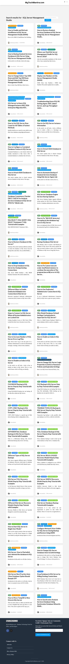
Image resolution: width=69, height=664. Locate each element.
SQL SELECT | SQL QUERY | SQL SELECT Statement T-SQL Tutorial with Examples (19, 222)
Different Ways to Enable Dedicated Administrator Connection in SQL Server (17, 291)
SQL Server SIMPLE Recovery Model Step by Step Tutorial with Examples (49, 481)
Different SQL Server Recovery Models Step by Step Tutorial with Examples (19, 505)
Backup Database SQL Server (47, 242)
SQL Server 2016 (51, 49)
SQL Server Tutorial (13, 217)
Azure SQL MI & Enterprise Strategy (16, 97)
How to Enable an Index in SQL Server (48, 338)
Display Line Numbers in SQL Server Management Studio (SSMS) (47, 78)
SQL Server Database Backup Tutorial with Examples (47, 504)
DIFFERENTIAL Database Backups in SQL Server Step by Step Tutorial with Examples (19, 434)
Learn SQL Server (12, 25)
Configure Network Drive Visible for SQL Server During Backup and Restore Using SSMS (49, 530)
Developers (40, 73)
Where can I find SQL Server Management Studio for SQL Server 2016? (47, 54)
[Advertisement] (34, 10)
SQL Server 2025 (12, 27)
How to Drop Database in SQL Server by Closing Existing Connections (18, 268)
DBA (39, 25)
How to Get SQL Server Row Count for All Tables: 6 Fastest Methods (19, 125)
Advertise (9, 644)
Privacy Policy (10, 654)
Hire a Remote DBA (12, 651)
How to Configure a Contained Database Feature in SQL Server (19, 148)
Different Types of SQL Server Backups (19, 456)
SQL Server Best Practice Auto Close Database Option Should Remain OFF (19, 576)
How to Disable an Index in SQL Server (19, 362)
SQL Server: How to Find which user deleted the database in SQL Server (20, 554)
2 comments (23, 43)
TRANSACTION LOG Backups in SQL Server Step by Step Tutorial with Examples (49, 410)
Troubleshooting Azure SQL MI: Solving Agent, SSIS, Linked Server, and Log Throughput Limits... (48, 104)
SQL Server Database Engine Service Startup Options (47, 195)
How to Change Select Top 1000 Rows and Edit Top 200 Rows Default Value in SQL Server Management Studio (19, 79)
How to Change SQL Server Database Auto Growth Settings (48, 551)
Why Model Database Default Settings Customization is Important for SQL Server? (48, 315)
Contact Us (9, 648)
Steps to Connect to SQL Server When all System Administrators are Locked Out (19, 315)
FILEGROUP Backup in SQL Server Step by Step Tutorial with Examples (20, 386)
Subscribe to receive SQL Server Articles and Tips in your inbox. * (48, 626)
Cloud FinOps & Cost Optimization (16, 98)
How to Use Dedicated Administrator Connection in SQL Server (49, 291)
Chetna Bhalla (41, 43)
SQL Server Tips (51, 310)
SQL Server (20, 25)
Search (47, 20)
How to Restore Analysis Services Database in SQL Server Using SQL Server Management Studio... (49, 33)
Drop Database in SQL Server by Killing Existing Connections (48, 575)
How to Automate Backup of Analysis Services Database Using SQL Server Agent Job (47, 175)
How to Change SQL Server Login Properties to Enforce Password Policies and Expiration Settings (49, 364)
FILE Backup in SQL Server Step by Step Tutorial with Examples (48, 385)
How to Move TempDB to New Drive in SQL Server (19, 599)
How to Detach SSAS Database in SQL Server (49, 150)
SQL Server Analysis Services (44, 27)
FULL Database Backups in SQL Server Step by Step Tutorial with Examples (49, 434)
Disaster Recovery (46, 192)
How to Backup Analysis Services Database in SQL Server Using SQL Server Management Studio (20, 56)
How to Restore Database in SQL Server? (20, 243)
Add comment (50, 43)
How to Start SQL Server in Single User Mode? (17, 528)
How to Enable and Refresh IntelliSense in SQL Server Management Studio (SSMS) (18, 32)
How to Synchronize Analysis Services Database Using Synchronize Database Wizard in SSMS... (48, 603)
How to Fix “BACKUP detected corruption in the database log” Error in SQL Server (48, 220)
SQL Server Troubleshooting (44, 359)
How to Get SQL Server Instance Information (49, 124)
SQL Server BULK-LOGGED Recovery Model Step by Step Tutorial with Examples (48, 457)
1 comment (49, 517)
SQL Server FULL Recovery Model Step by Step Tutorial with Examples (19, 481)
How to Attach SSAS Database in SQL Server (19, 174)
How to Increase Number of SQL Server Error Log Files (19, 338)
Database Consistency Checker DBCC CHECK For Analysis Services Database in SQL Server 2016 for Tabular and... (19, 199)
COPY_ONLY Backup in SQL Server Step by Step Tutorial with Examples (20, 410)
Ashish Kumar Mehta (13, 43)
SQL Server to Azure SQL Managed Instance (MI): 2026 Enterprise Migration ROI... (18, 105)
